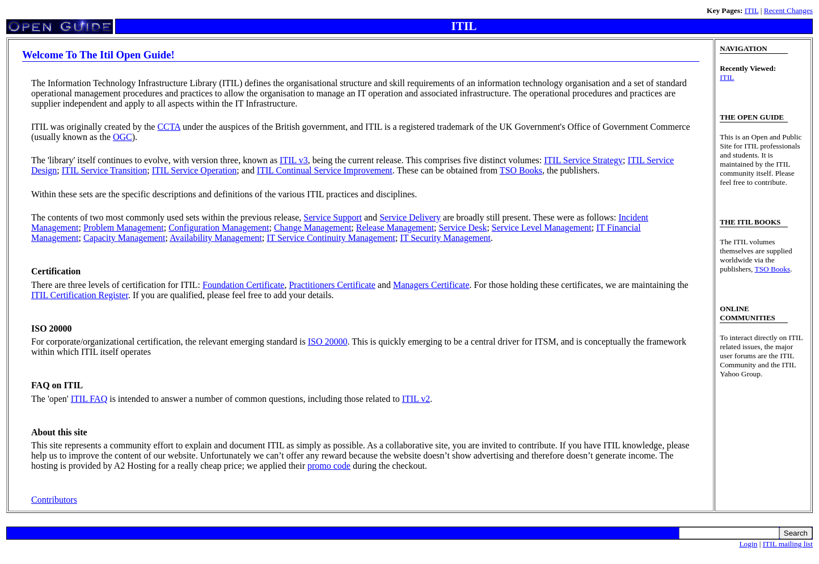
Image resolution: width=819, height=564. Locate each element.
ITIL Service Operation (194, 170)
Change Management (312, 227)
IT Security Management (445, 238)
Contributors (54, 499)
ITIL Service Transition (104, 170)
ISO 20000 (328, 341)
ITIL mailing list (788, 544)
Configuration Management (218, 227)
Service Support (332, 217)
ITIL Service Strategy (583, 160)
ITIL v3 (294, 160)
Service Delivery (410, 217)
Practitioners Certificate (332, 285)
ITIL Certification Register (79, 295)
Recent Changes (788, 10)
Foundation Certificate (243, 285)
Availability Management (216, 238)
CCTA (168, 127)
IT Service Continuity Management (331, 238)
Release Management (395, 227)
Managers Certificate (431, 285)
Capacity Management (124, 238)
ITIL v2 (416, 399)
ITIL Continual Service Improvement (324, 170)
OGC (122, 137)
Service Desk (463, 227)
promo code (329, 465)
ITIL (752, 10)
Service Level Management (542, 227)
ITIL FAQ (89, 399)
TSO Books (521, 170)
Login (748, 544)
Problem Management (123, 227)
